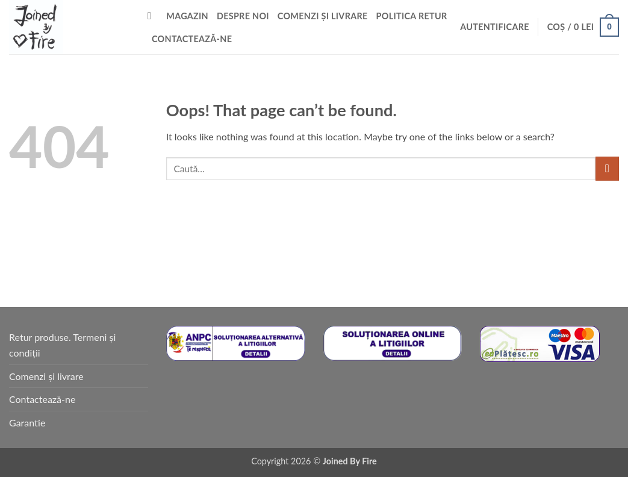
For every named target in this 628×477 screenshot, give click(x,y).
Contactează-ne (192, 39)
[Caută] (153, 16)
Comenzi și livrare (323, 16)
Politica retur (411, 16)
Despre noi (243, 16)
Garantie (27, 422)
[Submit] (607, 168)
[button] (494, 27)
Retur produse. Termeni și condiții (62, 344)
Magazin (187, 16)
